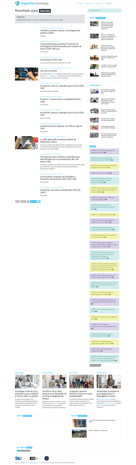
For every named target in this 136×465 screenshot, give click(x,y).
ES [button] (102, 3)
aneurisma (48, 76)
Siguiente (33, 201)
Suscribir (97, 3)
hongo (100, 405)
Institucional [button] (88, 3)
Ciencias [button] (79, 3)
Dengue (55, 403)
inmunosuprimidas (109, 403)
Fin (39, 201)
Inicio (17, 201)
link (104, 152)
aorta (56, 76)
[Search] (113, 3)
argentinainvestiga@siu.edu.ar (32, 462)
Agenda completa (95, 365)
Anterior (23, 201)
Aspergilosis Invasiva (104, 399)
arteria (53, 74)
